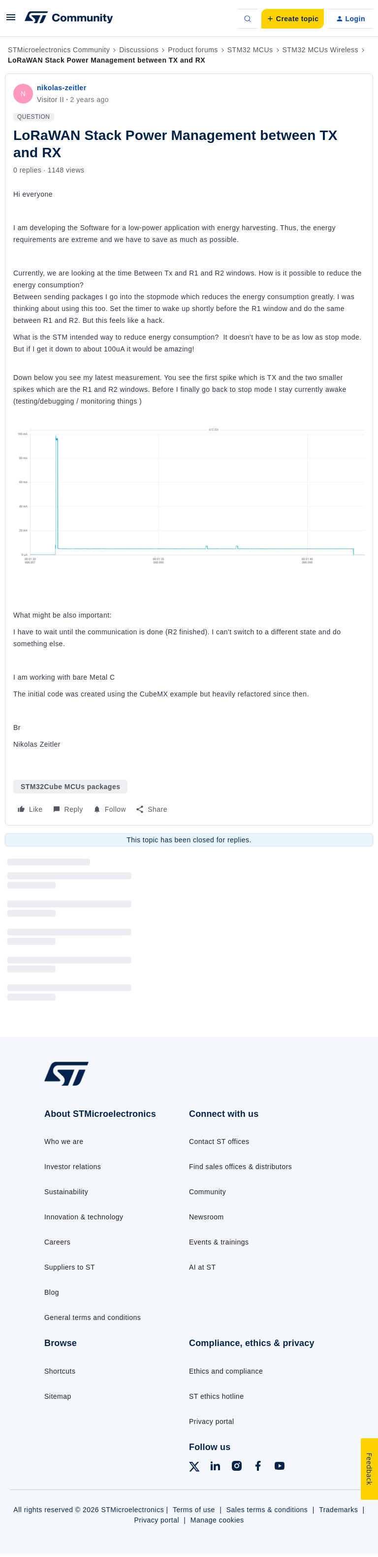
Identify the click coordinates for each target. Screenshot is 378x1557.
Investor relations (72, 1167)
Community (207, 1192)
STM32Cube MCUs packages (70, 787)
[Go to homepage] (73, 1085)
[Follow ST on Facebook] (258, 1467)
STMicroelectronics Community (59, 50)
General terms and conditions (92, 1317)
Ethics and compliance (226, 1371)
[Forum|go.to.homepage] (69, 19)
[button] (11, 21)
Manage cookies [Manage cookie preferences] (217, 1520)
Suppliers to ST (69, 1267)
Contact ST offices (219, 1141)
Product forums (193, 50)
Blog (51, 1292)
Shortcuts (59, 1371)
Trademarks (338, 1510)
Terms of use (194, 1510)
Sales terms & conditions (267, 1510)
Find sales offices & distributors (240, 1167)
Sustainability (66, 1192)
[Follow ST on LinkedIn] (215, 1467)
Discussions (138, 50)
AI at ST (202, 1267)
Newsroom (206, 1217)
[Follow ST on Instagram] (237, 1467)
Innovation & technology (83, 1217)
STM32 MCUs (250, 50)
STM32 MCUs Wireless (321, 50)
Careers (57, 1242)
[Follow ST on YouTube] (279, 1467)
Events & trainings (219, 1242)
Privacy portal (211, 1421)
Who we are (64, 1141)
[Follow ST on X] (194, 1468)
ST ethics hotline (216, 1396)
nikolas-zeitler (62, 88)
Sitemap (57, 1396)
